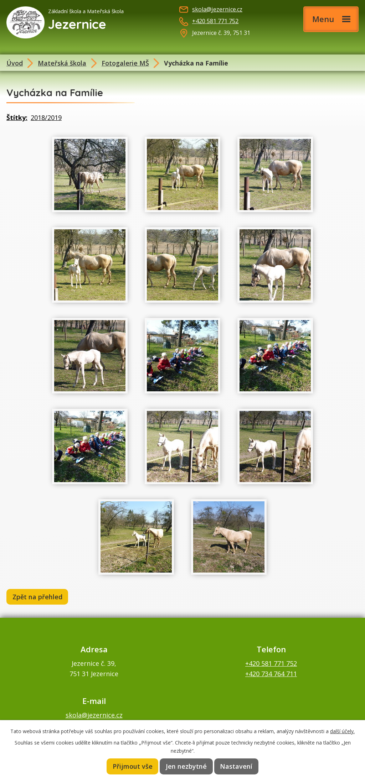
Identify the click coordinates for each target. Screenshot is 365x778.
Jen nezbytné (186, 766)
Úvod (14, 63)
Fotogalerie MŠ (125, 63)
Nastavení (236, 766)
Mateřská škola (62, 63)
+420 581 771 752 (215, 21)
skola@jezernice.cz (217, 9)
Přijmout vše (133, 766)
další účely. (342, 730)
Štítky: (16, 117)
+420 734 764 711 (271, 674)
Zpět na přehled (38, 597)
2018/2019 (46, 117)
